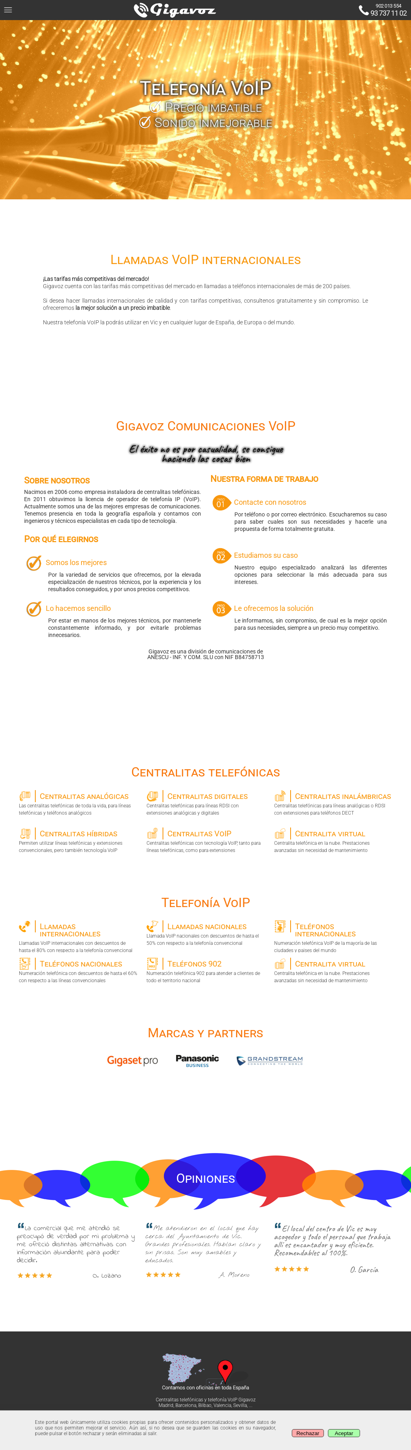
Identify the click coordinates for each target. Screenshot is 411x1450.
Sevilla (240, 1405)
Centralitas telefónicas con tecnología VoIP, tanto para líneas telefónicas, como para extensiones (205, 840)
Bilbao (205, 1405)
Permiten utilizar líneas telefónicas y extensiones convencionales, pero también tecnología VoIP (78, 840)
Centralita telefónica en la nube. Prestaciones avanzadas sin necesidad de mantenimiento (333, 840)
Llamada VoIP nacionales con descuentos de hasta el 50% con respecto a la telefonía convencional (205, 933)
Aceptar (344, 1433)
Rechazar (307, 1433)
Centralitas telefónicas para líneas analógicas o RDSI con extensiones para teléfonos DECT (333, 803)
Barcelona (185, 1405)
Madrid (166, 1405)
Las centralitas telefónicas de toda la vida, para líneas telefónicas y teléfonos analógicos (78, 803)
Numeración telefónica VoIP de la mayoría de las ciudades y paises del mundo (333, 936)
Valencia (222, 1405)
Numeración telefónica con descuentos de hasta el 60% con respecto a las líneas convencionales (78, 970)
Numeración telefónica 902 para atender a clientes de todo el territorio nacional (205, 970)
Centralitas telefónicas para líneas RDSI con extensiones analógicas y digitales (205, 803)
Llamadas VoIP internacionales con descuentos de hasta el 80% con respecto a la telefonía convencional (78, 936)
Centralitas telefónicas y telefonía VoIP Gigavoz (206, 1400)
